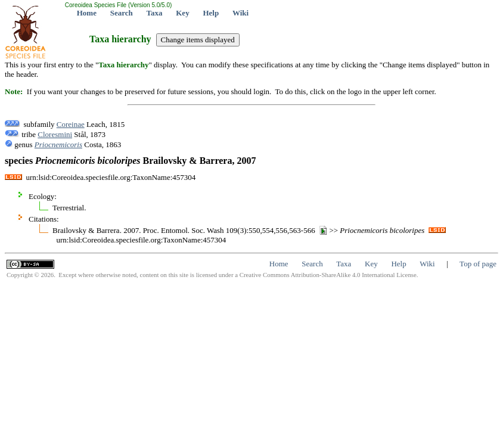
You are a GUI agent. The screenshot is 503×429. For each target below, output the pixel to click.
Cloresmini (55, 134)
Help (211, 12)
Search (121, 12)
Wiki (240, 12)
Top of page (477, 263)
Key (182, 12)
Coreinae (71, 124)
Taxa (155, 12)
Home (87, 12)
